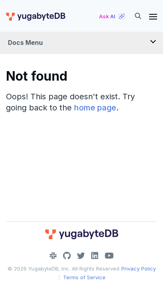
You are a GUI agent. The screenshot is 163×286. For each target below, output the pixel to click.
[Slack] (53, 255)
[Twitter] (81, 255)
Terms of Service (84, 277)
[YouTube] (109, 255)
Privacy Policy (138, 268)
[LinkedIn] (94, 255)
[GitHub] (67, 255)
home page (95, 107)
